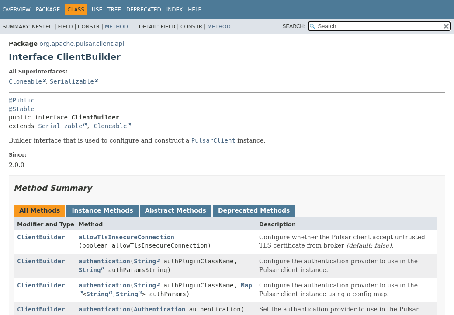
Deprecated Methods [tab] (254, 210)
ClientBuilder (41, 237)
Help (194, 10)
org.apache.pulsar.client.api (81, 43)
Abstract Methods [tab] (175, 210)
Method (116, 27)
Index (174, 10)
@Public (22, 100)
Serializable (72, 81)
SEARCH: (294, 26)
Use (97, 10)
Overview (17, 10)
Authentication (159, 309)
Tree (114, 10)
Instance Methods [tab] (102, 210)
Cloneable (25, 81)
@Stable (22, 108)
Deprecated (143, 10)
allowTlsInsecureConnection (126, 237)
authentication (104, 261)
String (145, 261)
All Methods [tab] (39, 210)
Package (48, 10)
